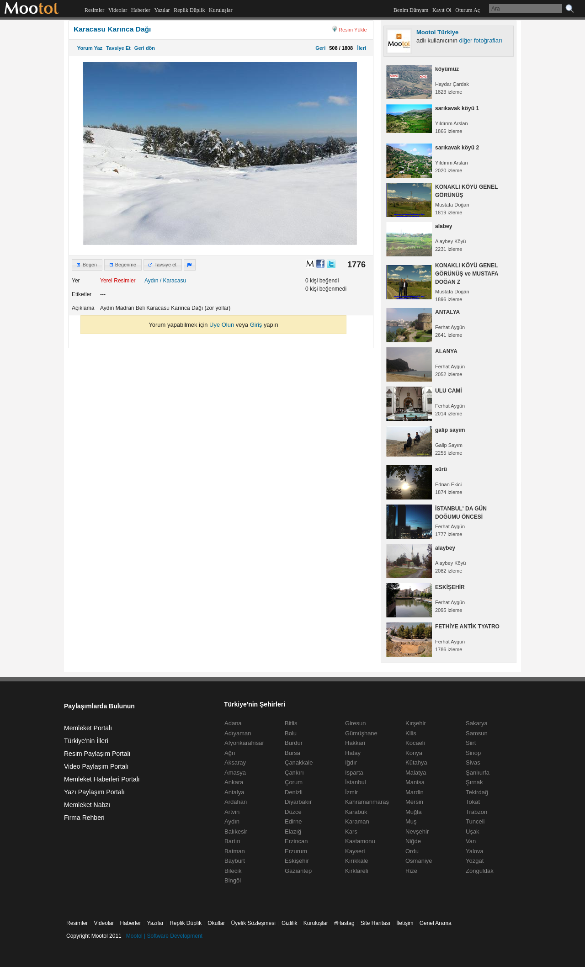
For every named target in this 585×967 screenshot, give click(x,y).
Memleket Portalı (88, 728)
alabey (443, 226)
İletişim (404, 923)
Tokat (473, 801)
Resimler (94, 10)
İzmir (351, 792)
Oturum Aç (467, 10)
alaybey (445, 548)
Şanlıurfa (477, 772)
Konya (413, 752)
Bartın (232, 841)
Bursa (292, 752)
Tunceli (475, 821)
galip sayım (450, 430)
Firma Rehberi (84, 817)
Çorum (294, 782)
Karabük (356, 811)
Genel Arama (436, 923)
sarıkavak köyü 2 (457, 147)
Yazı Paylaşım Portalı (94, 792)
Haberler (140, 10)
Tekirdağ (477, 792)
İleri (360, 48)
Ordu (412, 851)
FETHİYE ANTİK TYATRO (467, 626)
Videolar (117, 10)
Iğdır (351, 762)
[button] (87, 265)
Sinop (473, 752)
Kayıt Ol (442, 10)
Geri (320, 48)
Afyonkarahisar (244, 742)
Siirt (471, 742)
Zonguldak (480, 870)
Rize (411, 870)
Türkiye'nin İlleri (86, 740)
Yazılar (162, 10)
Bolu (291, 733)
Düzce (293, 811)
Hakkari (355, 742)
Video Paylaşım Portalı (96, 766)
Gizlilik (290, 923)
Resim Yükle (353, 29)
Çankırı (294, 772)
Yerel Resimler (118, 280)
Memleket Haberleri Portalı (102, 779)
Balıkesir (235, 831)
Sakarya (477, 723)
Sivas (473, 762)
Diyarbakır (298, 801)
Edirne (293, 821)
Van (471, 841)
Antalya (234, 792)
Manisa (415, 782)
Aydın (151, 280)
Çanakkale (299, 762)
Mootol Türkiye (437, 32)
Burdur (294, 742)
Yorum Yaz (89, 48)
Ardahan (235, 801)
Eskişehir (297, 860)
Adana (233, 723)
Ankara (233, 782)
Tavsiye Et (118, 48)
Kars (351, 831)
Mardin (414, 792)
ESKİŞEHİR (450, 587)
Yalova (475, 851)
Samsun (477, 733)
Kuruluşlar (220, 10)
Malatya (415, 772)
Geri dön (144, 48)
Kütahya (416, 762)
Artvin (231, 811)
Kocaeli (415, 742)
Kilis (410, 733)
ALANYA (446, 351)
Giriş (256, 324)
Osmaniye (418, 860)
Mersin (414, 801)
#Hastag (344, 923)
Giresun (355, 723)
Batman (234, 851)
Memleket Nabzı (87, 804)
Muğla (413, 811)
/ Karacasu (173, 280)
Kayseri (355, 851)
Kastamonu (360, 841)
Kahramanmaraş (367, 801)
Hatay (353, 752)
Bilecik (233, 870)
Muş (411, 821)
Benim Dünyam (411, 10)
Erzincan (296, 841)
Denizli (294, 792)
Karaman (357, 821)
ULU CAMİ (448, 391)
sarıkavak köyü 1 (457, 108)
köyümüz (447, 69)
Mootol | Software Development (164, 936)
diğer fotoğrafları (480, 40)
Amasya (235, 772)
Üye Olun (221, 324)
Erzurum (296, 851)
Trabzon (476, 811)
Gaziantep (298, 870)
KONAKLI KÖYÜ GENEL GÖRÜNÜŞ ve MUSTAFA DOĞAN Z (466, 273)
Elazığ (293, 831)
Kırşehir (415, 723)
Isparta (354, 772)
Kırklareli (356, 870)
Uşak (472, 831)
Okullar (216, 923)
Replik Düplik (189, 10)
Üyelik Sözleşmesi (253, 923)
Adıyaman (237, 733)
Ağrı (229, 752)
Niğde (413, 841)
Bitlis (291, 723)
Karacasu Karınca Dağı (112, 29)
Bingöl (232, 880)
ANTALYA (447, 312)
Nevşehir (417, 831)
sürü (441, 469)
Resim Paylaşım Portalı (97, 753)
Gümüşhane (361, 733)
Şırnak (474, 782)
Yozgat (475, 860)
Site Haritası (375, 923)
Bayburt (234, 860)
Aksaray (235, 762)
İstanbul (355, 782)
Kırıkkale (356, 860)
